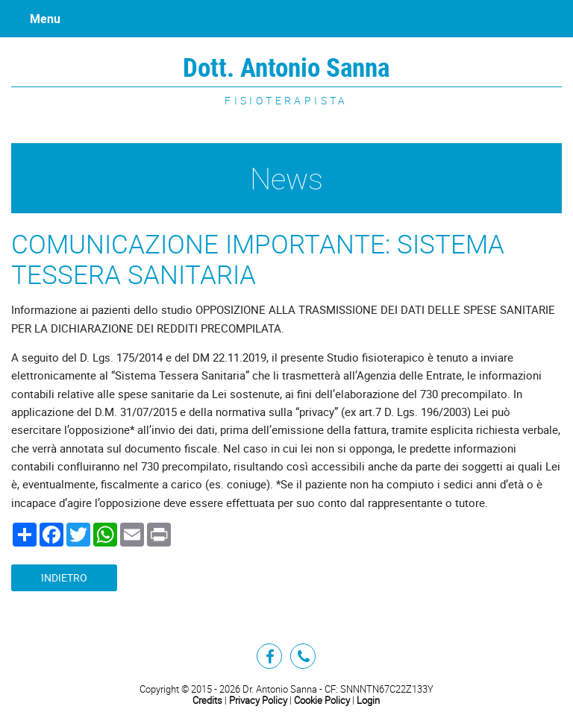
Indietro (64, 578)
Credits (207, 700)
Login (368, 700)
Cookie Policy (322, 700)
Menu (45, 18)
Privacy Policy (258, 700)
